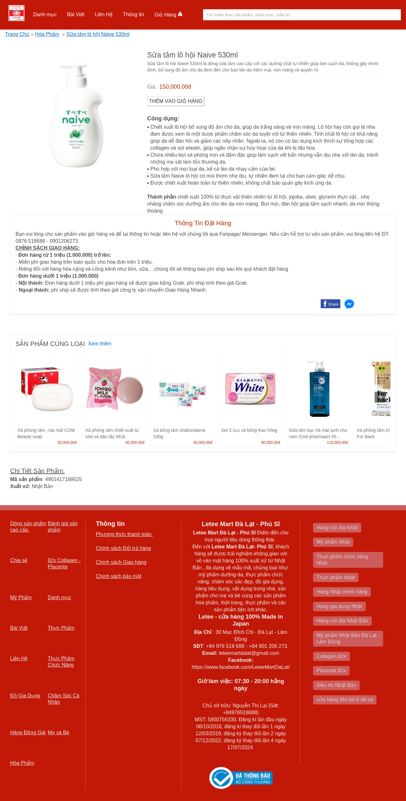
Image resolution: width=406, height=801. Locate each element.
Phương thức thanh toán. (124, 534)
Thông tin (133, 14)
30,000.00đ (66, 442)
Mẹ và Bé (58, 732)
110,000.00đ (337, 442)
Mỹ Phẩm (21, 597)
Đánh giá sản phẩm (63, 527)
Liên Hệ (103, 14)
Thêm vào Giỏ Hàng (176, 101)
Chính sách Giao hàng (121, 562)
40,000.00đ (134, 442)
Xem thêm (99, 343)
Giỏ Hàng (168, 14)
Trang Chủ (17, 34)
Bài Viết (75, 14)
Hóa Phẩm (47, 34)
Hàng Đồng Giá (27, 732)
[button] (45, 14)
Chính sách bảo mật (118, 576)
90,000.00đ (270, 442)
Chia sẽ (18, 560)
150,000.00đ (175, 87)
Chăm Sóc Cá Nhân (64, 699)
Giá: (151, 87)
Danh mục (44, 14)
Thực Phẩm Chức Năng (61, 662)
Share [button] (333, 304)
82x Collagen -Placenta (64, 563)
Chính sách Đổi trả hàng (123, 548)
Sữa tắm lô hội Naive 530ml (97, 34)
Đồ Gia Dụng (25, 695)
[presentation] (380, 397)
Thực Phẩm (61, 628)
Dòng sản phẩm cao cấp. (28, 527)
